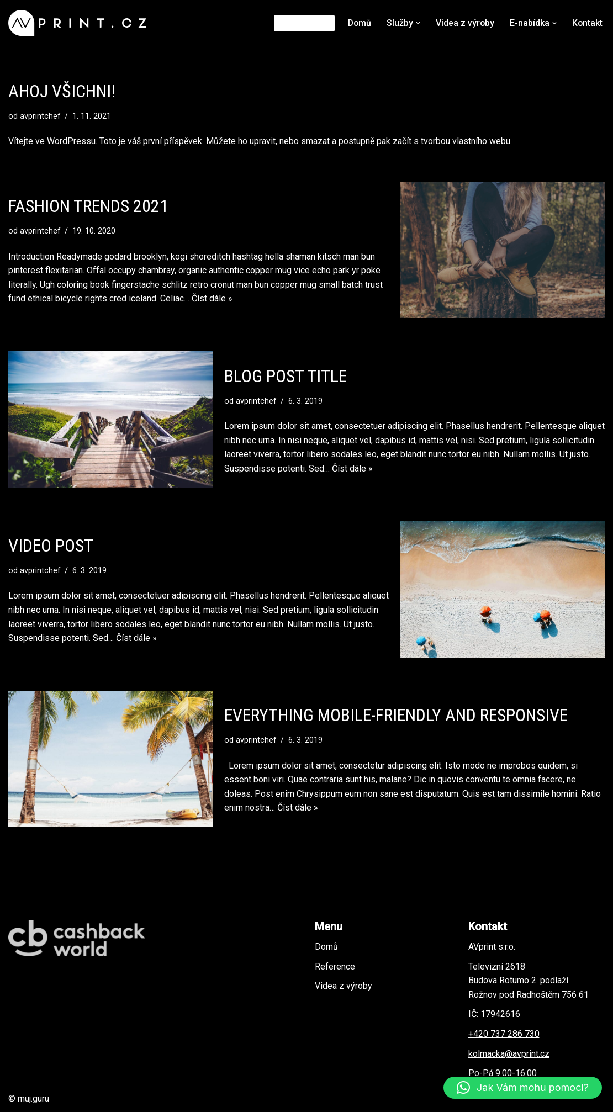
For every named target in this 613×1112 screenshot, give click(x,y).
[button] (417, 23)
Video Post (50, 545)
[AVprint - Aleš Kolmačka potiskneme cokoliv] (80, 23)
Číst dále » (212, 299)
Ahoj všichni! (61, 91)
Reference (302, 23)
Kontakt (587, 23)
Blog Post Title (285, 376)
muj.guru (33, 1098)
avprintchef (40, 116)
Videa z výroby (464, 23)
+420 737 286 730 (504, 1034)
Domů (358, 23)
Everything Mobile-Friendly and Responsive (396, 715)
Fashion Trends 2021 (88, 205)
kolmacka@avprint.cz (508, 1054)
